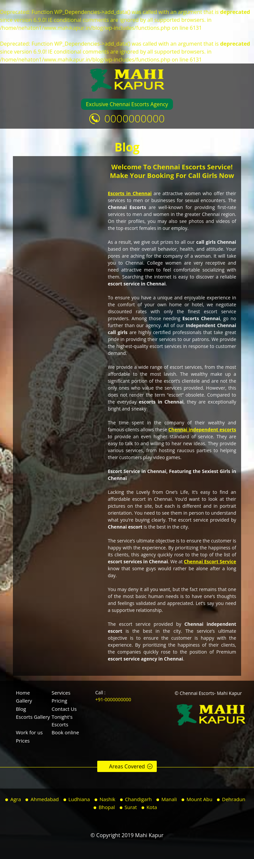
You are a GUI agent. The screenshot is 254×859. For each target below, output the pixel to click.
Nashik (107, 799)
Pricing (59, 700)
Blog (21, 709)
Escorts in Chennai (129, 193)
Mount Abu (199, 799)
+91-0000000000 (113, 699)
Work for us (29, 732)
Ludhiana (79, 799)
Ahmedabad (44, 799)
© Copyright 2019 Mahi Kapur (127, 835)
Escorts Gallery (33, 716)
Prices (23, 740)
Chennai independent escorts (202, 429)
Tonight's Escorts (62, 720)
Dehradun (233, 799)
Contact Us (64, 709)
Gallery (24, 700)
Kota (152, 807)
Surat (131, 807)
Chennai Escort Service (210, 561)
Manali (169, 799)
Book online (65, 732)
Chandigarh (138, 799)
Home (23, 692)
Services (61, 692)
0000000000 (134, 118)
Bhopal (107, 807)
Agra (15, 799)
